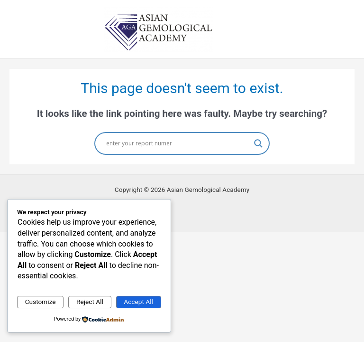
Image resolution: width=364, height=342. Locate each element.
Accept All (138, 301)
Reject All (89, 301)
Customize (40, 301)
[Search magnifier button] (258, 143)
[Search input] (177, 143)
